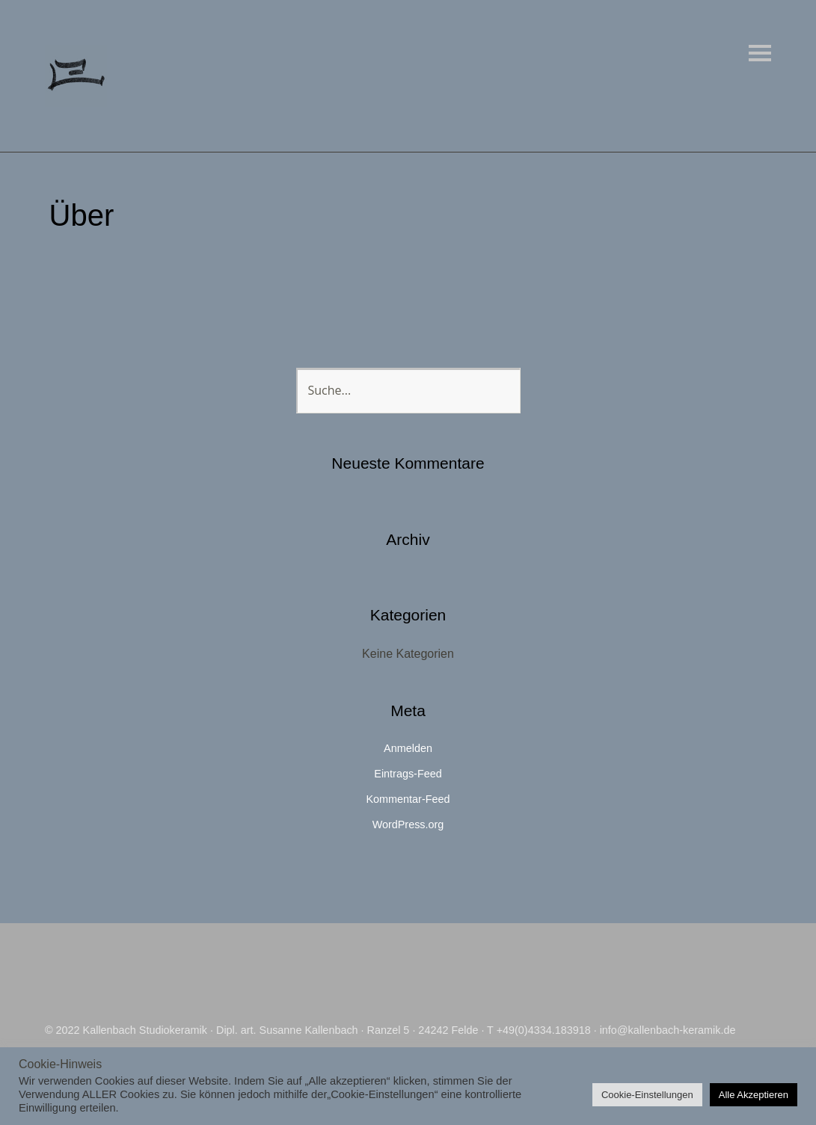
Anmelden (408, 748)
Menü (760, 53)
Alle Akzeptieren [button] (753, 1094)
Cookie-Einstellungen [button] (647, 1094)
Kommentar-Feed (408, 799)
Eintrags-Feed (407, 774)
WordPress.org (408, 824)
